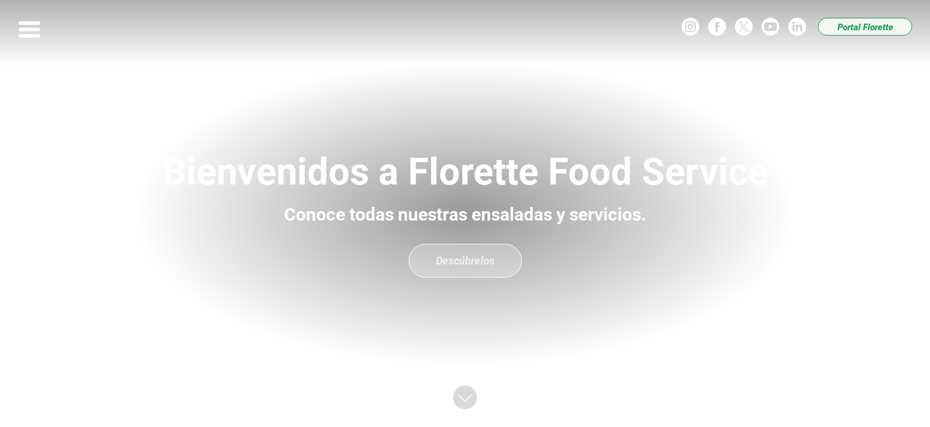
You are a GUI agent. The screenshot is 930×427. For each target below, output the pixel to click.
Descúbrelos (465, 260)
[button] (465, 397)
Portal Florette (865, 27)
